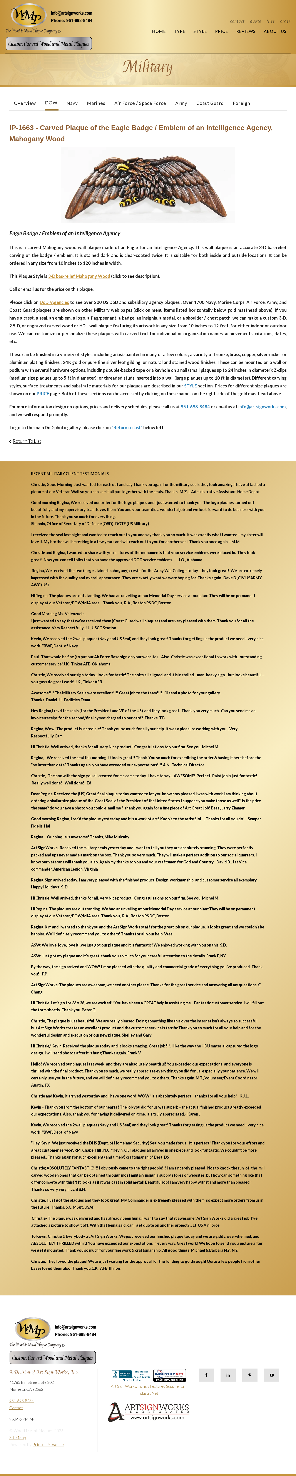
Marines (96, 103)
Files (271, 20)
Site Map (17, 1437)
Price (221, 31)
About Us (275, 31)
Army (181, 103)
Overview (25, 103)
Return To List (27, 441)
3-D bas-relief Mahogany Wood (79, 276)
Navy (72, 103)
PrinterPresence (48, 1444)
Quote (255, 20)
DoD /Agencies (54, 302)
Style (200, 31)
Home (159, 31)
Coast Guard (210, 103)
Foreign (241, 103)
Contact (237, 20)
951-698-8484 (21, 1400)
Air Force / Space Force (140, 103)
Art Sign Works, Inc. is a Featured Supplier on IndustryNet (148, 1384)
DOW (51, 102)
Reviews (246, 31)
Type (179, 31)
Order (285, 20)
